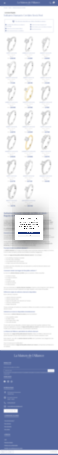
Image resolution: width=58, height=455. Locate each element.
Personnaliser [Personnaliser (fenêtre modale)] (29, 235)
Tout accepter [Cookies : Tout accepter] (29, 232)
